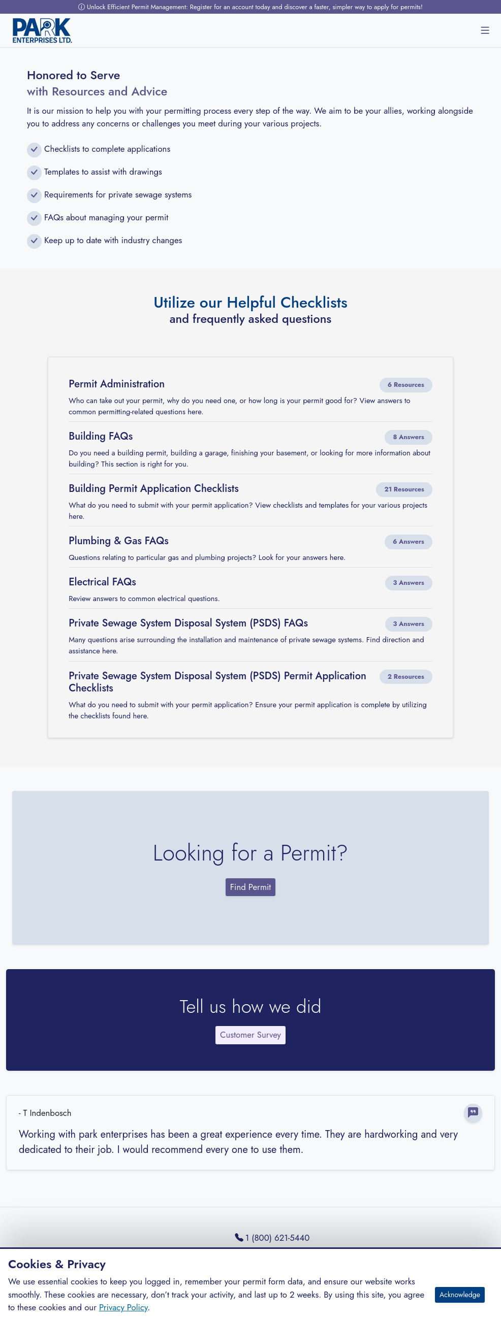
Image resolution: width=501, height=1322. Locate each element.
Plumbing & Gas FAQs (119, 541)
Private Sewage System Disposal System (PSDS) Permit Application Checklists (217, 682)
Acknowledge (460, 1295)
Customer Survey (250, 1035)
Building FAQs (101, 436)
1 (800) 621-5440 (272, 1238)
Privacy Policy (123, 1307)
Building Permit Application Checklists (154, 488)
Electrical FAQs (102, 582)
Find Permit (250, 887)
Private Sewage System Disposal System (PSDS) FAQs (188, 623)
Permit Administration (117, 384)
